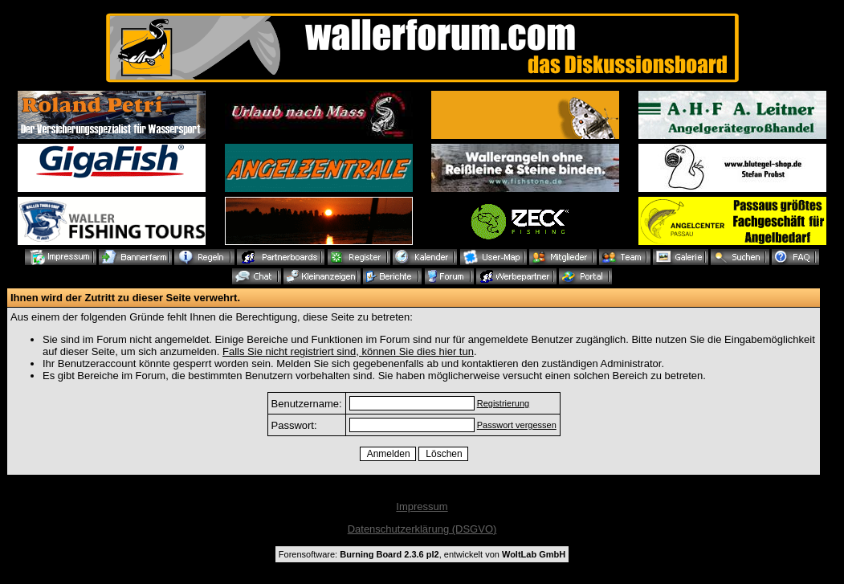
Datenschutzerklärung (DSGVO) (422, 529)
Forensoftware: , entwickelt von (422, 554)
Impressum (421, 506)
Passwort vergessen (517, 425)
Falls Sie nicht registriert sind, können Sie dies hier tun (348, 351)
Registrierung (503, 403)
